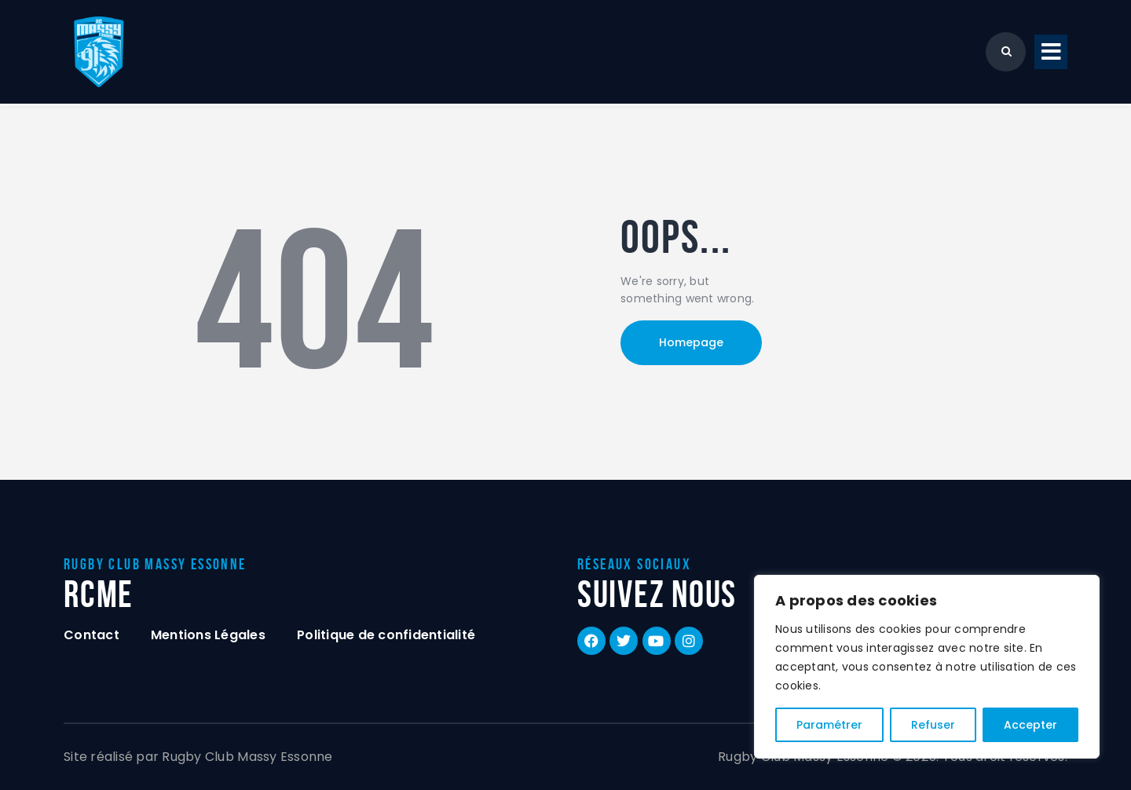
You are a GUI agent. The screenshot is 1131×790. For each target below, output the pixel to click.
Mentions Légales (208, 635)
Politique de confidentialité (386, 635)
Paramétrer (829, 725)
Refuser (933, 725)
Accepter (1030, 725)
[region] (927, 667)
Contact (91, 635)
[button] (1050, 52)
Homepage (691, 342)
